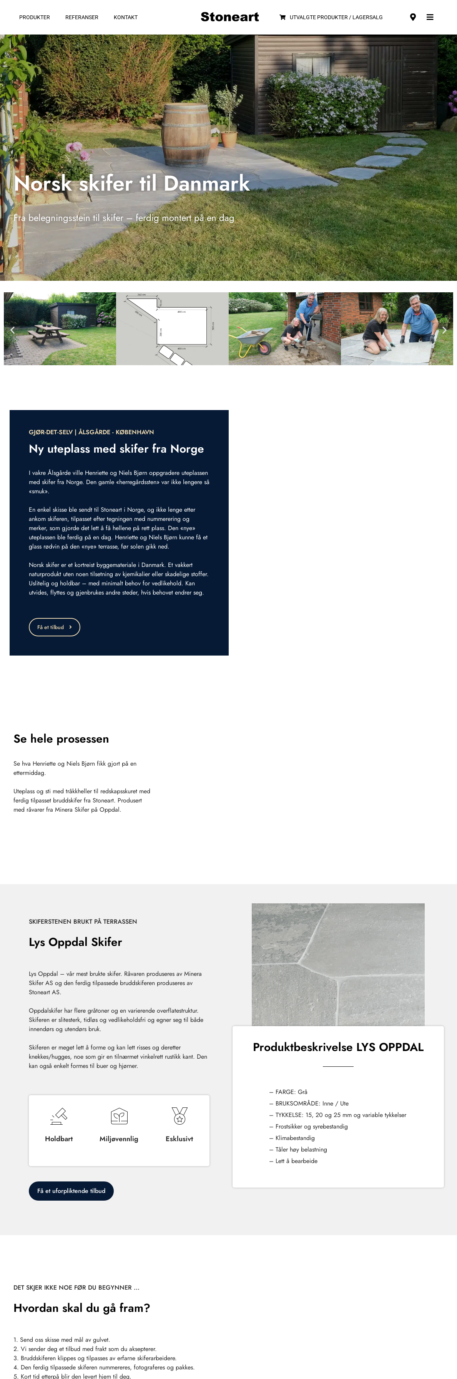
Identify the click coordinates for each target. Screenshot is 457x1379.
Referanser (81, 17)
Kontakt (126, 17)
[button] (12, 330)
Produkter (34, 17)
